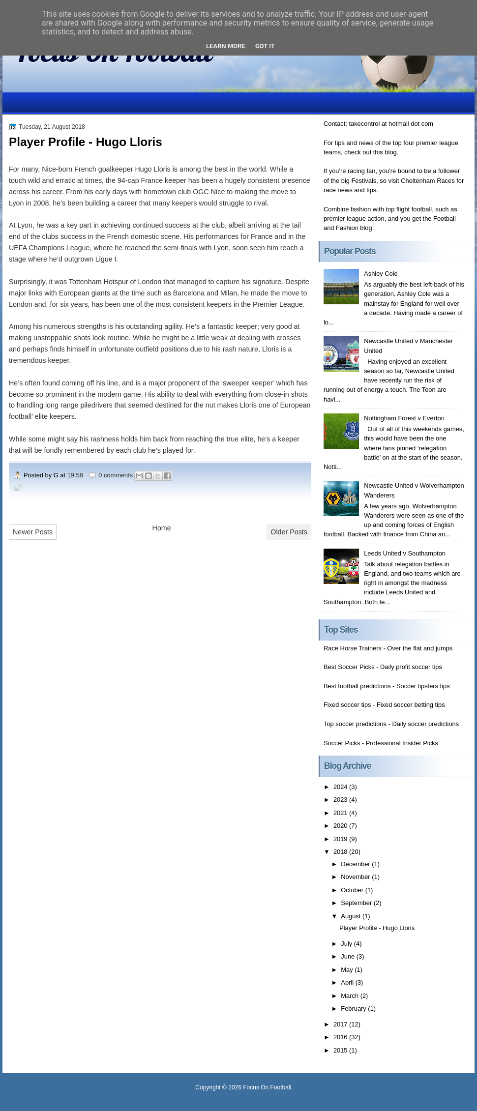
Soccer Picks (342, 743)
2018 (341, 851)
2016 (341, 1037)
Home (161, 528)
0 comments (115, 475)
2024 (341, 786)
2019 (341, 839)
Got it (265, 46)
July (347, 943)
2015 (341, 1050)
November (356, 876)
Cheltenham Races (427, 180)
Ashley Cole (381, 273)
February (354, 1008)
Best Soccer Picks (349, 667)
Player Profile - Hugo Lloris (85, 141)
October (353, 890)
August (351, 916)
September (357, 902)
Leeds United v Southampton (405, 553)
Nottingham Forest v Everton (404, 418)
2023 (341, 799)
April (348, 982)
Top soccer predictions (355, 724)
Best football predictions (357, 686)
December (356, 864)
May (348, 969)
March (350, 995)
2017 (341, 1024)
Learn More (225, 46)
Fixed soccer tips (347, 704)
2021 (341, 813)
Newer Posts (33, 532)
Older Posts (288, 532)
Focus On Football (267, 1087)
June (348, 956)
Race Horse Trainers (353, 648)
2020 (341, 825)
